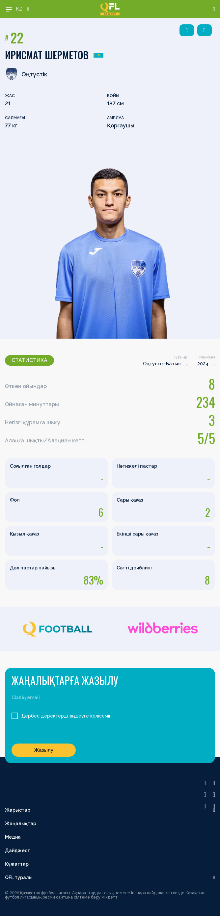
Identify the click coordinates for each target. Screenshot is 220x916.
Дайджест (17, 850)
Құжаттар (17, 864)
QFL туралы (19, 877)
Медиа (13, 837)
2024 (202, 363)
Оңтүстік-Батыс (162, 363)
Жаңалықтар (20, 823)
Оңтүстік (26, 74)
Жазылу (43, 750)
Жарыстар (17, 810)
